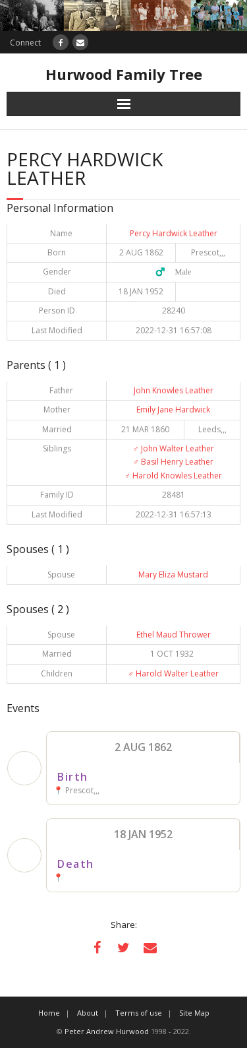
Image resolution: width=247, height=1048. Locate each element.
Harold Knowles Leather (173, 475)
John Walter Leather (173, 448)
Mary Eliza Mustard (173, 574)
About (87, 1013)
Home (49, 1013)
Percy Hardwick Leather (173, 233)
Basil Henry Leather (173, 461)
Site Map (194, 1013)
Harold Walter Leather (173, 673)
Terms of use (138, 1013)
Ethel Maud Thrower (173, 634)
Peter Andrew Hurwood (107, 1031)
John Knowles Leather (173, 390)
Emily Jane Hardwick (173, 409)
